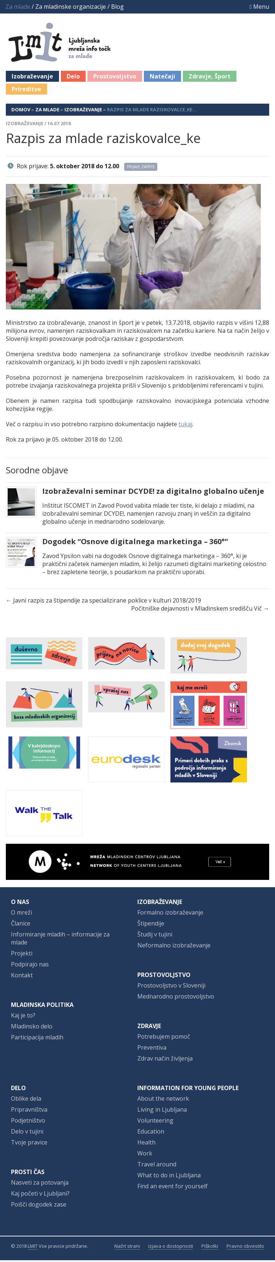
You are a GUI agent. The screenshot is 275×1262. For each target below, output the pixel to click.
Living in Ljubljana (162, 1111)
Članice (20, 925)
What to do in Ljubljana (169, 1177)
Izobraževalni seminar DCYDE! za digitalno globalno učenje (153, 493)
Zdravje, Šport (210, 78)
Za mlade (47, 111)
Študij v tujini (154, 936)
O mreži (21, 914)
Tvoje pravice (29, 1144)
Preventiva (151, 1049)
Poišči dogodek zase (38, 1206)
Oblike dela (26, 1100)
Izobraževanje (32, 78)
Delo (73, 78)
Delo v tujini (27, 1133)
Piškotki (209, 1247)
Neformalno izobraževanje (174, 947)
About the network (163, 1100)
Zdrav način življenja (165, 1060)
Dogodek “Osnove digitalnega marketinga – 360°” (135, 543)
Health (146, 1144)
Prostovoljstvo (114, 78)
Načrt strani (127, 1247)
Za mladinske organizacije (70, 7)
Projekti (21, 955)
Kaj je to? (23, 1017)
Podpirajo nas (30, 966)
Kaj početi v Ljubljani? (40, 1195)
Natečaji (162, 78)
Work (144, 1155)
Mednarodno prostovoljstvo (175, 998)
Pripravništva (29, 1111)
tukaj (185, 426)
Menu (259, 7)
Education (150, 1133)
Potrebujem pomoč (163, 1038)
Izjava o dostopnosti (170, 1247)
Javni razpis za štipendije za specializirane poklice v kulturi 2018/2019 (107, 602)
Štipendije (150, 925)
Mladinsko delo (31, 1028)
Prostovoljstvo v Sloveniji (171, 987)
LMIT (33, 1247)
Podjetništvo (28, 1122)
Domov (20, 111)
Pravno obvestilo (245, 1247)
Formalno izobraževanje (170, 914)
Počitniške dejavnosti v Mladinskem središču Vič (196, 610)
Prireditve (26, 91)
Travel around (156, 1166)
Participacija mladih (37, 1039)
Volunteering (155, 1122)
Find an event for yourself (172, 1188)
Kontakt (22, 977)
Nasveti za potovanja (39, 1184)
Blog (117, 7)
